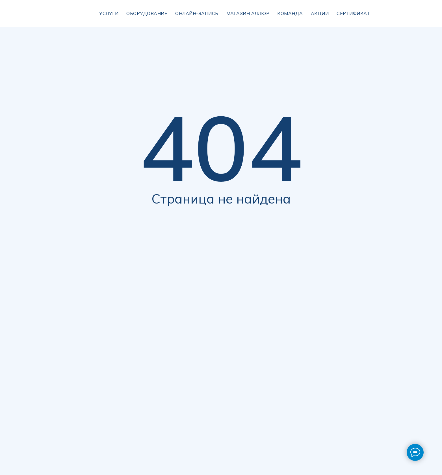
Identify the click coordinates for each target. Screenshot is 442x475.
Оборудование (146, 13)
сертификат (353, 13)
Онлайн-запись (196, 13)
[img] (391, 13)
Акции (320, 13)
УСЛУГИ (108, 13)
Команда (290, 13)
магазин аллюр (248, 13)
